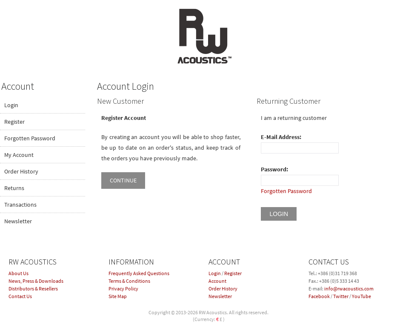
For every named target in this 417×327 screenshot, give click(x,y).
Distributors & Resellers (33, 288)
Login (11, 105)
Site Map (118, 296)
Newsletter (18, 221)
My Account (19, 155)
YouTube (361, 296)
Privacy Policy (123, 288)
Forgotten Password (29, 138)
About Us (19, 273)
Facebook (319, 296)
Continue (123, 180)
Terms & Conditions (129, 281)
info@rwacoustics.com (349, 288)
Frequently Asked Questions (139, 273)
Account (217, 281)
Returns (14, 188)
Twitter (340, 296)
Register (14, 121)
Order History (21, 171)
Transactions (20, 204)
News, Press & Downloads (36, 281)
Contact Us (20, 296)
